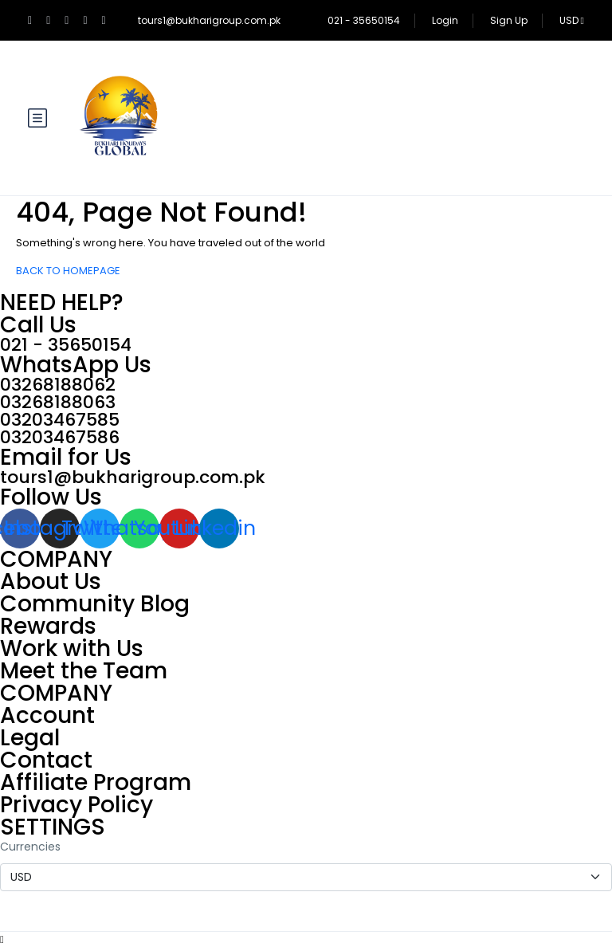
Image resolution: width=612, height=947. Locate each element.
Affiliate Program (95, 782)
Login (445, 20)
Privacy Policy (76, 804)
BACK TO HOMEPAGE (68, 270)
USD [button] (571, 20)
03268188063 (58, 402)
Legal (30, 737)
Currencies (30, 847)
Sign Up (509, 20)
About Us (50, 581)
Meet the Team (83, 670)
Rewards (48, 626)
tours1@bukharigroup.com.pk (209, 20)
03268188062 (58, 384)
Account (47, 715)
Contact (46, 760)
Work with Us (71, 648)
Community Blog (95, 603)
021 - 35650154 (364, 20)
